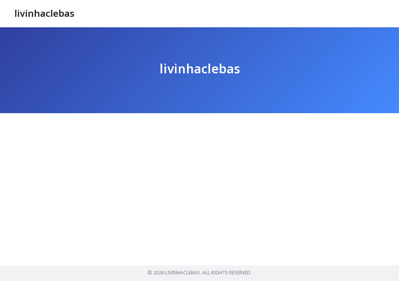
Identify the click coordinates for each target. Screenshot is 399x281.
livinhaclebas (44, 14)
